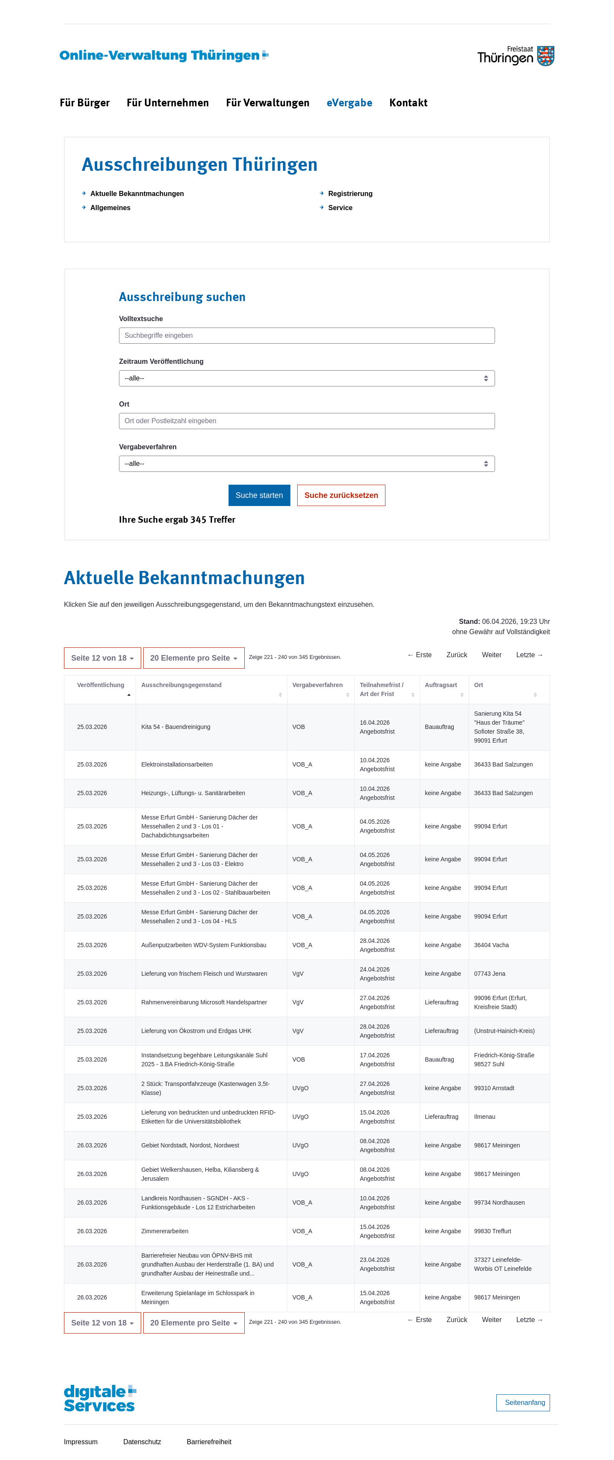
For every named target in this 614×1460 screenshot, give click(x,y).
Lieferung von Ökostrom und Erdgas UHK (196, 1030)
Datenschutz (142, 1441)
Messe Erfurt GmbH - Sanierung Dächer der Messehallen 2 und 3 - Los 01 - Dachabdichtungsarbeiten (199, 826)
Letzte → (530, 654)
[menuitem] (85, 103)
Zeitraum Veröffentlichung (161, 361)
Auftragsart (441, 685)
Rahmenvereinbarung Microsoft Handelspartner (204, 1002)
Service (340, 207)
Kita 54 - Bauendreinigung (175, 726)
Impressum (81, 1441)
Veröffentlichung (100, 685)
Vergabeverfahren (148, 447)
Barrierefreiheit (209, 1441)
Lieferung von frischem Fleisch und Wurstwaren (204, 973)
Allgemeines (110, 207)
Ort (124, 404)
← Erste (419, 654)
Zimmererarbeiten (164, 1231)
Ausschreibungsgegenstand (181, 685)
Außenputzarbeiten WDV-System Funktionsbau (203, 945)
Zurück (456, 654)
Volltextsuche (141, 318)
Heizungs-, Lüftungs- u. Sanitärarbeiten (193, 793)
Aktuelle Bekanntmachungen (137, 193)
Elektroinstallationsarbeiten (176, 764)
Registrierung (350, 193)
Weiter (492, 654)
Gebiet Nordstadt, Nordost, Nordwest (190, 1145)
